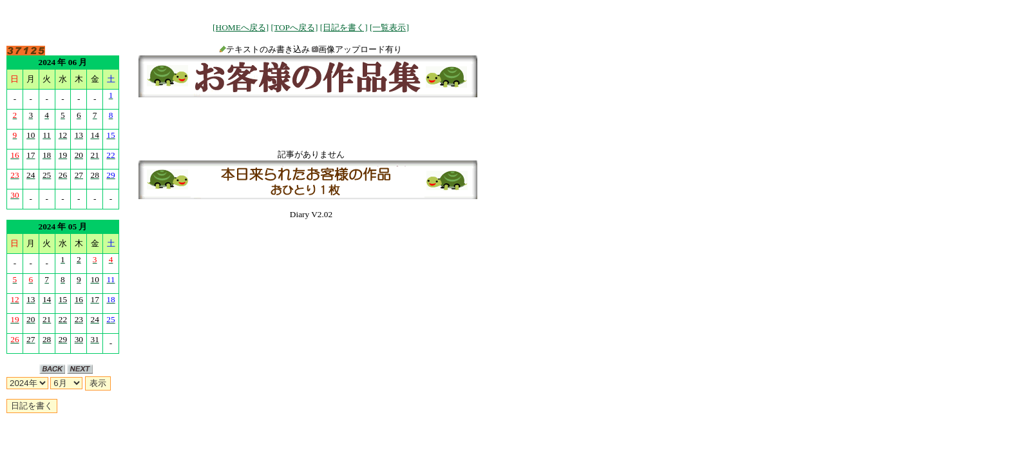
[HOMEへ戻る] (241, 27)
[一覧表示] (389, 27)
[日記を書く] (344, 27)
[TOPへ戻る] (294, 27)
